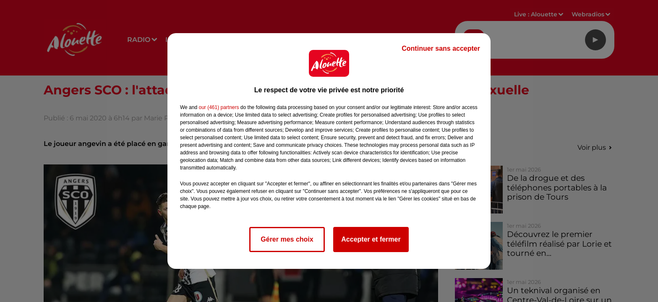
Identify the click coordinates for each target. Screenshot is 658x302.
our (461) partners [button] (218, 107)
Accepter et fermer (370, 239)
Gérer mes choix (287, 239)
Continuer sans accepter (441, 48)
